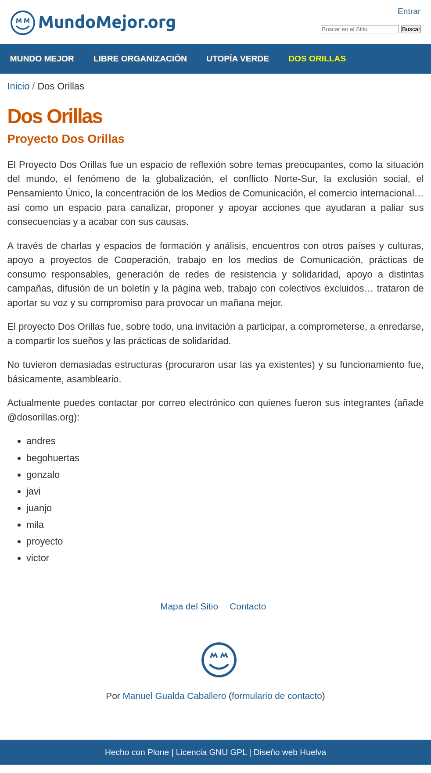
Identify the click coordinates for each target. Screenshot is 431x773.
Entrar (409, 11)
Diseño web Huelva (290, 752)
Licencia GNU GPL (211, 752)
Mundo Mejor (42, 58)
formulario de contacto (277, 696)
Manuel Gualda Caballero (174, 696)
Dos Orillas (317, 58)
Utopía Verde (237, 58)
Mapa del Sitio (189, 606)
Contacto (248, 606)
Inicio (18, 86)
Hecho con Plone (137, 752)
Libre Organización (140, 58)
